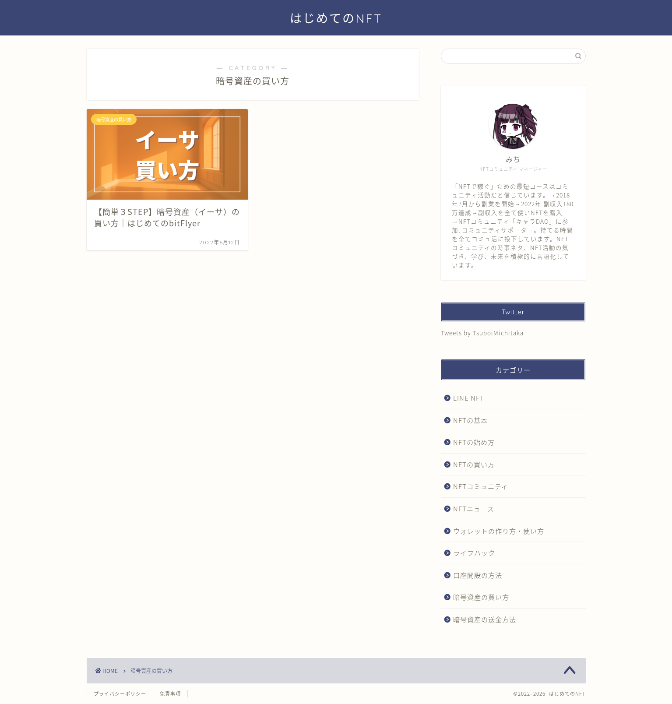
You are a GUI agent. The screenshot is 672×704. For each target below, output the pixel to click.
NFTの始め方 (474, 442)
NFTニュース (473, 508)
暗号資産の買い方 (481, 597)
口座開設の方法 (477, 575)
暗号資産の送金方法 (484, 619)
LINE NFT (468, 398)
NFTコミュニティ (480, 486)
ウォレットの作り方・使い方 (498, 531)
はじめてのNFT (336, 18)
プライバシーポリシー (120, 693)
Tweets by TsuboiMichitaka (482, 332)
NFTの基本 (470, 420)
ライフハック (474, 553)
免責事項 (170, 693)
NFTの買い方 (474, 464)
